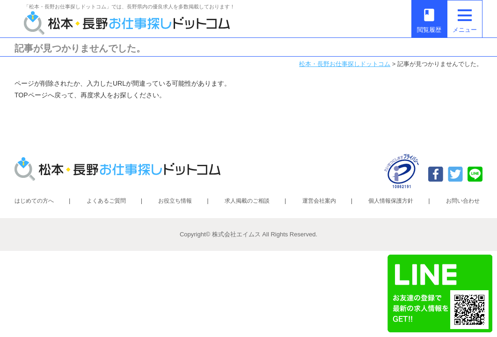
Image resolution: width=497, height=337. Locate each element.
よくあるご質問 (106, 201)
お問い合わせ (463, 201)
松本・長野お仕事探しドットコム (344, 63)
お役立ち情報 (175, 201)
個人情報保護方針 (390, 201)
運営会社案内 (319, 201)
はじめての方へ (34, 201)
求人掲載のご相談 (247, 201)
